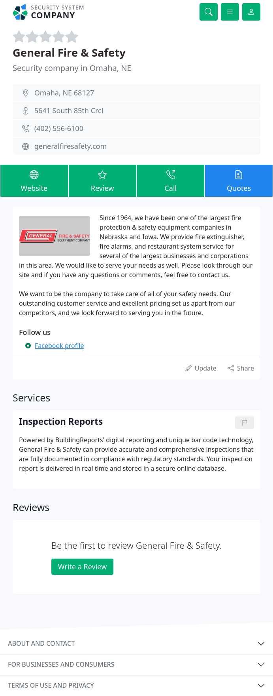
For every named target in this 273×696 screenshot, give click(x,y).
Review (102, 180)
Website (34, 180)
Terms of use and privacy (51, 685)
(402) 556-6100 (58, 128)
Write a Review (82, 566)
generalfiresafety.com (70, 146)
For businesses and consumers (61, 664)
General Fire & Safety (69, 52)
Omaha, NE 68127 (64, 92)
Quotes (238, 180)
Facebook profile (59, 345)
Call (170, 180)
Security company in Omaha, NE (72, 68)
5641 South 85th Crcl (69, 110)
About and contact (41, 643)
